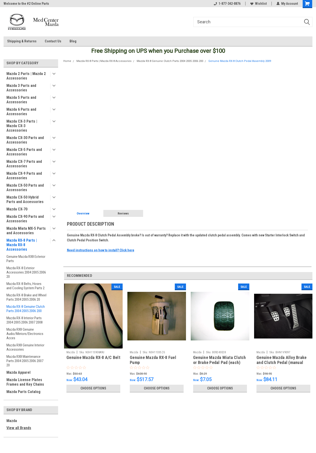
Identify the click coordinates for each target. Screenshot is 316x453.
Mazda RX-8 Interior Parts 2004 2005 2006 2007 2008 (24, 320)
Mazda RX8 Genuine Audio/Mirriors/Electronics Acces (24, 333)
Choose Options (93, 388)
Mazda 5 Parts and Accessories (21, 99)
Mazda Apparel (18, 372)
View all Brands (18, 428)
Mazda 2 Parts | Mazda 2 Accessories (26, 75)
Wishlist (258, 3)
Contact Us (53, 41)
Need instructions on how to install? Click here (100, 250)
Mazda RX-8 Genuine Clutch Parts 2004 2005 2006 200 (25, 308)
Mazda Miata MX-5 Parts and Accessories (26, 230)
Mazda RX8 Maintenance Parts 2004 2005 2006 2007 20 (24, 360)
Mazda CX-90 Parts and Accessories (25, 218)
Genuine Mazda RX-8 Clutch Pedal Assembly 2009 (239, 61)
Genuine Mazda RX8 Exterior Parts (25, 258)
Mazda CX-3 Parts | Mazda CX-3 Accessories (21, 126)
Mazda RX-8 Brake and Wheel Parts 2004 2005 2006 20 (26, 297)
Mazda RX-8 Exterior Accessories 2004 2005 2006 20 (26, 272)
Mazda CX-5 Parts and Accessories (24, 151)
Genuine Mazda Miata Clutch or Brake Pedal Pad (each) (219, 360)
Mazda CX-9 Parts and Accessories (24, 175)
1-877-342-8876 (227, 3)
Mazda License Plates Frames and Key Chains (25, 382)
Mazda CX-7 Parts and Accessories (24, 163)
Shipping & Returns (21, 41)
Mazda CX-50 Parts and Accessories (25, 187)
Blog (73, 41)
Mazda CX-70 (16, 209)
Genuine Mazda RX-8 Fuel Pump (153, 360)
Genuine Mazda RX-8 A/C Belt (93, 357)
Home (67, 61)
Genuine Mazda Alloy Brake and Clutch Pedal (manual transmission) (281, 362)
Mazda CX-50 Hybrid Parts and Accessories (25, 199)
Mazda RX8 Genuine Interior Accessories (25, 347)
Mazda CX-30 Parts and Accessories (25, 139)
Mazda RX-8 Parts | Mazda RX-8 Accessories (21, 245)
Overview (83, 213)
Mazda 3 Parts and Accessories (21, 87)
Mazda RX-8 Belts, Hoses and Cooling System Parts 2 (25, 286)
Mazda (11, 420)
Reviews (123, 213)
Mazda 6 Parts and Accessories (21, 111)
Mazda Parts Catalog (23, 391)
